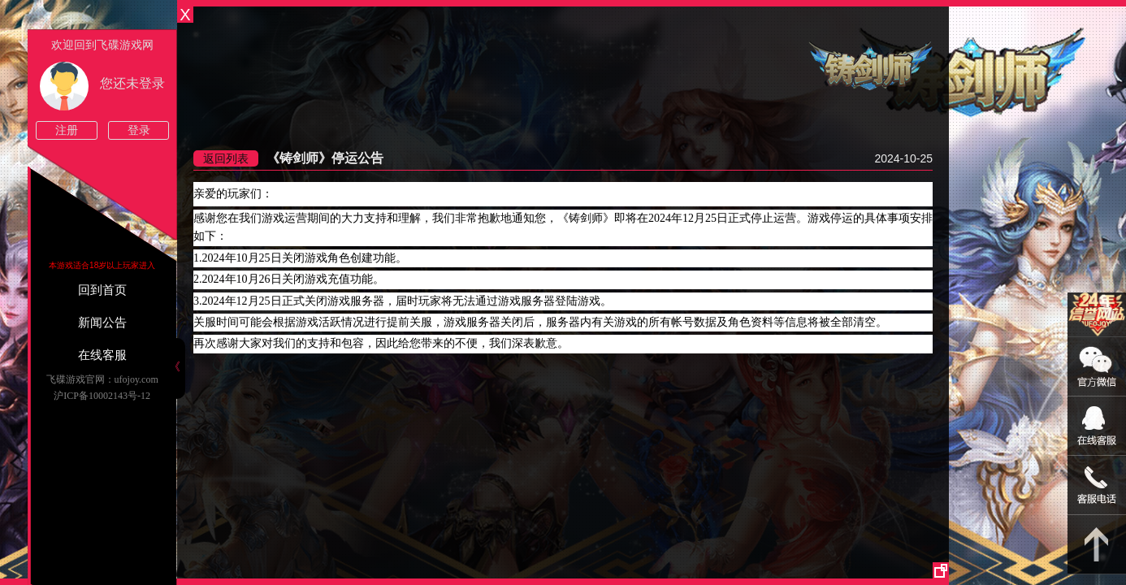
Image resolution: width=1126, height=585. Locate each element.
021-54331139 (1097, 485)
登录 (139, 130)
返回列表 (226, 158)
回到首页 (102, 290)
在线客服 (102, 355)
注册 (66, 130)
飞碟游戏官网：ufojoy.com (102, 379)
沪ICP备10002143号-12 (102, 395)
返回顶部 (1097, 544)
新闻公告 (102, 322)
